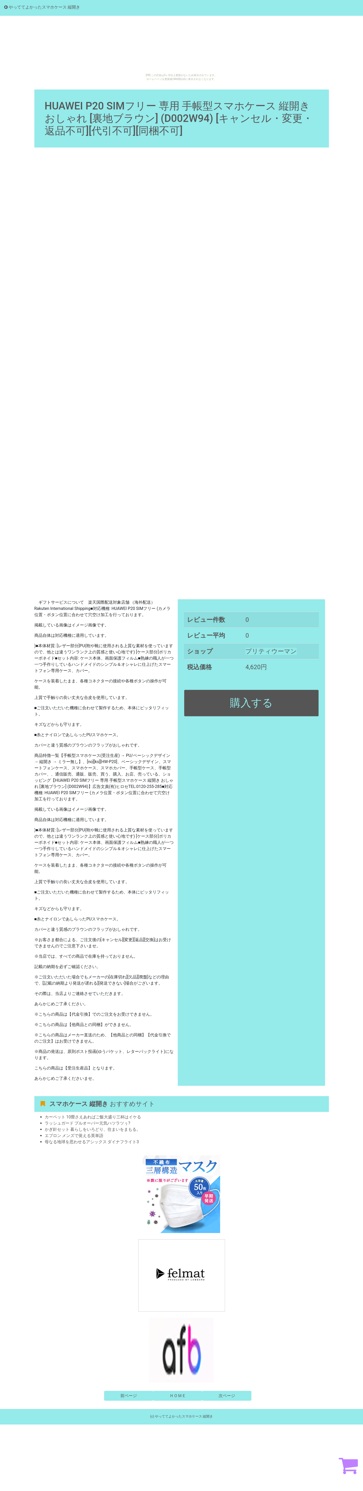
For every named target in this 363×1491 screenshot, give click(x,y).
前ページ (128, 1395)
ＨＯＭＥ (177, 1395)
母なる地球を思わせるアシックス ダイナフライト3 (92, 1141)
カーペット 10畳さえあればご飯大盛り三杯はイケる (93, 1116)
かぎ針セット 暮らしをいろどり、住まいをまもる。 (93, 1129)
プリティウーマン (271, 651)
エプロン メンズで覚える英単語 (74, 1135)
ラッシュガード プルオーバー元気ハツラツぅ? (87, 1123)
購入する (251, 703)
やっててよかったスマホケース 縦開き (42, 7)
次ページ (227, 1395)
